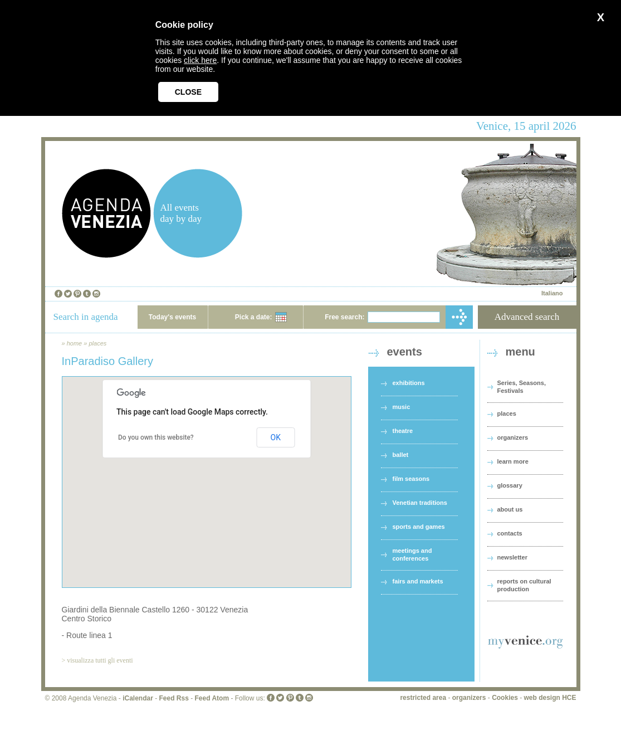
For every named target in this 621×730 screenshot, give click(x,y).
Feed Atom (212, 698)
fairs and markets (418, 581)
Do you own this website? (156, 437)
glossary (509, 485)
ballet (401, 454)
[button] (206, 471)
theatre (403, 430)
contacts (509, 533)
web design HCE (550, 698)
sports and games (419, 526)
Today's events (172, 317)
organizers (513, 437)
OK (276, 437)
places (97, 343)
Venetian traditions (420, 502)
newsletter (512, 557)
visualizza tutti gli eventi (100, 660)
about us (510, 509)
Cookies (505, 698)
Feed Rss (173, 698)
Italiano (552, 293)
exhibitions (409, 382)
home (74, 343)
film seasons (411, 478)
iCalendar (138, 698)
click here (200, 60)
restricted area (423, 698)
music (401, 406)
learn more (513, 461)
